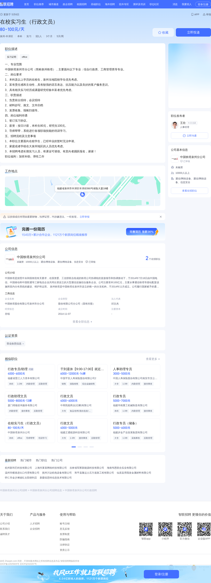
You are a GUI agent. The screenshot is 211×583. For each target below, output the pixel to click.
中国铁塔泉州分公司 (31, 257)
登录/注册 (203, 4)
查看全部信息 (81, 321)
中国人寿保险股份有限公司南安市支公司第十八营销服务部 (135, 378)
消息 (175, 4)
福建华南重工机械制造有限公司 (130, 405)
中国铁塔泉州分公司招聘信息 (46, 490)
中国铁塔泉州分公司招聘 (13, 490)
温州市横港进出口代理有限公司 (22, 472)
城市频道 (54, 4)
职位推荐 (39, 4)
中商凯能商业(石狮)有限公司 (75, 405)
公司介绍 (5, 523)
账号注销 (65, 523)
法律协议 (65, 544)
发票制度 (65, 534)
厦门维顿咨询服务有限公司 (22, 405)
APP (196, 14)
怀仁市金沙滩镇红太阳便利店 (21, 477)
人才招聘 (35, 523)
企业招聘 (35, 528)
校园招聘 (82, 4)
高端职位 (96, 4)
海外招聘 (110, 4)
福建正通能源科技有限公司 (75, 432)
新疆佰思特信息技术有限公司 (56, 477)
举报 (208, 14)
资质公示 (65, 550)
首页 (26, 4)
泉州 (2, 36)
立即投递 (193, 32)
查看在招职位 (189, 190)
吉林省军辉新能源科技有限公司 (87, 467)
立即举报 (84, 216)
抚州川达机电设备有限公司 (57, 472)
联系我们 (5, 528)
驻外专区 (124, 4)
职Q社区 (154, 4)
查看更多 (151, 358)
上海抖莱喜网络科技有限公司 (51, 467)
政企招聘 (68, 4)
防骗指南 (65, 539)
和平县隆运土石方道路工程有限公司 (94, 472)
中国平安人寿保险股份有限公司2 (78, 378)
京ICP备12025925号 (9, 564)
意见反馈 (65, 528)
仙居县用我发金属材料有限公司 (134, 472)
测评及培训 (139, 4)
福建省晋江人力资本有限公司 (24, 378)
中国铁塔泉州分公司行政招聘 (81, 490)
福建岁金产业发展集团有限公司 (130, 432)
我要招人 (187, 4)
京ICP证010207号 (28, 564)
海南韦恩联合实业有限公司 (121, 467)
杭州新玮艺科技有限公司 (18, 467)
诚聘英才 (5, 534)
